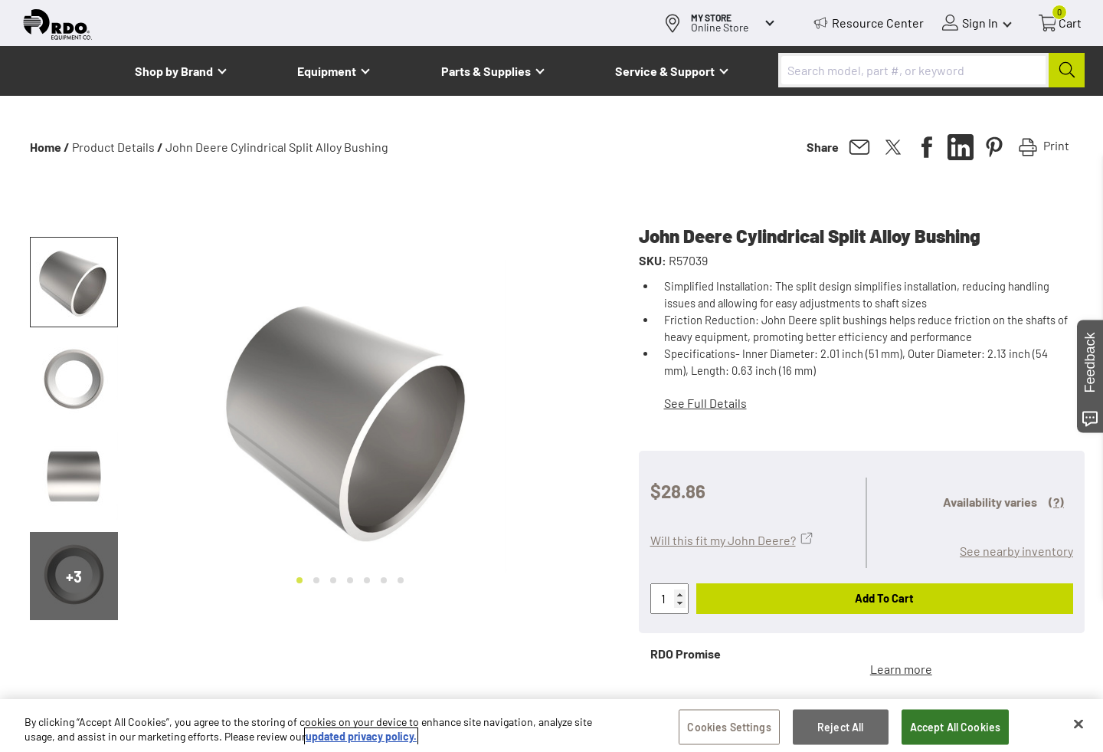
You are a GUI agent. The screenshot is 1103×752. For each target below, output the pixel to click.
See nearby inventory (1016, 550)
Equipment (326, 71)
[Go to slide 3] (333, 580)
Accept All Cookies (955, 727)
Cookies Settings (729, 727)
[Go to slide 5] (367, 580)
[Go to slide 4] (350, 580)
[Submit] (1067, 70)
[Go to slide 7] (401, 580)
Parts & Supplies (486, 71)
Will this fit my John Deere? (723, 540)
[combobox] (931, 70)
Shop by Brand (174, 71)
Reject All (840, 727)
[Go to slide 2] (316, 580)
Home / (50, 147)
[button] (74, 282)
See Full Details (705, 403)
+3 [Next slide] (74, 576)
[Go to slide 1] (299, 580)
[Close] (1078, 724)
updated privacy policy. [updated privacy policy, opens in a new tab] (361, 736)
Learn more (901, 669)
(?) (1056, 501)
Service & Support (665, 71)
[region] (551, 725)
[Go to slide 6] (384, 580)
